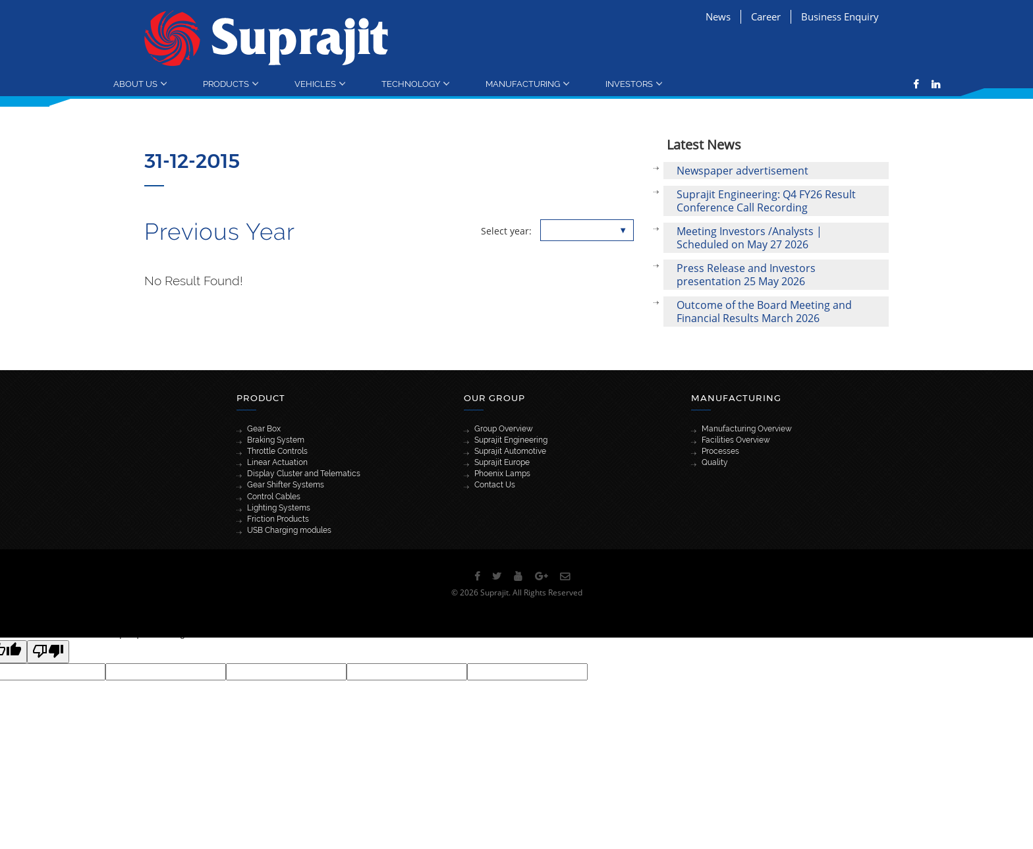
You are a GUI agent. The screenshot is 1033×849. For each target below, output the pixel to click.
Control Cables (273, 496)
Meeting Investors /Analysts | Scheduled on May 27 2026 (749, 238)
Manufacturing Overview (747, 428)
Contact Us (494, 484)
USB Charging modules (289, 530)
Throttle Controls (277, 451)
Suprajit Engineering (510, 440)
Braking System (275, 440)
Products (226, 83)
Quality (715, 462)
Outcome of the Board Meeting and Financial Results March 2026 (764, 311)
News (718, 16)
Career (766, 16)
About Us (135, 83)
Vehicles (315, 83)
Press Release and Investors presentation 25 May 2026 (746, 274)
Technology (410, 83)
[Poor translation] (48, 651)
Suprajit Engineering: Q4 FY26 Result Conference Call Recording (766, 201)
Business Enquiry (840, 16)
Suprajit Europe (502, 462)
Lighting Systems (278, 507)
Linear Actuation (277, 462)
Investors (629, 83)
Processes (720, 451)
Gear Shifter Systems (285, 484)
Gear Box (264, 428)
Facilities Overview (736, 440)
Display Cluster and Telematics (303, 473)
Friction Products (278, 519)
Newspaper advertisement (742, 170)
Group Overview (503, 428)
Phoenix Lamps (502, 473)
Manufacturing (523, 83)
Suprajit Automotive (510, 451)
